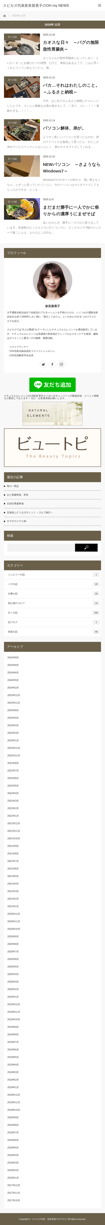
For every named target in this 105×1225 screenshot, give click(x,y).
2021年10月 (13, 838)
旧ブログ (54, 622)
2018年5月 (13, 1147)
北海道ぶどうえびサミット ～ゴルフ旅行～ (30, 512)
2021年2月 (13, 898)
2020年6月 (13, 959)
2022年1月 (13, 815)
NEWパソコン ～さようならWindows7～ (72, 167)
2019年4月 (13, 1064)
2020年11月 (13, 921)
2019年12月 (13, 1004)
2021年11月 (13, 831)
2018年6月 (13, 1140)
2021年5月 (13, 876)
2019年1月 (13, 1087)
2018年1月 (13, 1177)
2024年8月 (13, 665)
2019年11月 (13, 1012)
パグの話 (54, 584)
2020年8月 (13, 944)
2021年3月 (13, 891)
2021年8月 (13, 853)
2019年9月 (13, 1027)
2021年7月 (13, 861)
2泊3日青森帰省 (15, 503)
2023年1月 (13, 740)
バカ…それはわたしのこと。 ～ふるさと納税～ (72, 88)
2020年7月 (13, 951)
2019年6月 (13, 1049)
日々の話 (12, 37)
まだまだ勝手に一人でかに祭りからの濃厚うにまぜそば (71, 210)
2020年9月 (13, 936)
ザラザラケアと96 (16, 521)
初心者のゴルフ (54, 603)
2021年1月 (13, 906)
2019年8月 (13, 1034)
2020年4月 (13, 974)
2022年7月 (13, 770)
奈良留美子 (52, 306)
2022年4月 (13, 793)
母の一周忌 (13, 486)
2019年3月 (13, 1072)
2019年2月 (13, 1079)
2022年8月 (13, 763)
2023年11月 (13, 702)
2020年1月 (13, 996)
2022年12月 (13, 748)
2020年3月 (13, 981)
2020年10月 (13, 929)
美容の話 (54, 631)
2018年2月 (13, 1170)
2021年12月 (13, 823)
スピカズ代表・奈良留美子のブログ (49, 1219)
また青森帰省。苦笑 (17, 494)
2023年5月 (13, 717)
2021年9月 (13, 846)
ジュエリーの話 (54, 574)
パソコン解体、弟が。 (64, 128)
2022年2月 (13, 808)
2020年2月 (13, 989)
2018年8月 (13, 1125)
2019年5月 (13, 1057)
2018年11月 (13, 1102)
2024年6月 (13, 672)
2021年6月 (13, 868)
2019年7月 (13, 1042)
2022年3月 (13, 800)
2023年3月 (13, 733)
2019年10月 (13, 1019)
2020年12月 (13, 913)
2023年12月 (13, 695)
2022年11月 (13, 755)
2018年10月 (13, 1110)
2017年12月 (13, 1185)
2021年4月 (13, 883)
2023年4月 (13, 725)
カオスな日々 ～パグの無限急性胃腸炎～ (71, 45)
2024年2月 (13, 687)
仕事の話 (54, 593)
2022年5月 (13, 785)
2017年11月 (13, 1192)
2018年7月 (13, 1132)
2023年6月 (13, 710)
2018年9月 (13, 1117)
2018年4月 (13, 1155)
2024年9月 (13, 657)
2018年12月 (13, 1094)
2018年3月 (13, 1162)
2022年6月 (13, 778)
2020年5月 (13, 966)
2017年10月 (13, 1200)
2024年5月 (13, 680)
